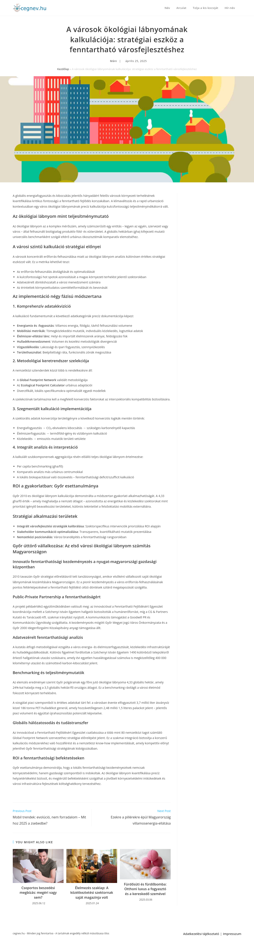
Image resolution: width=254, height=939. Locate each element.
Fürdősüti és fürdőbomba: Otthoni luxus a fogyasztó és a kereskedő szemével (145, 889)
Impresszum (232, 934)
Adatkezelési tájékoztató (201, 934)
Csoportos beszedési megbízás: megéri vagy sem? (38, 893)
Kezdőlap (63, 69)
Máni (113, 61)
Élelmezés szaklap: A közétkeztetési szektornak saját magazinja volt (91, 893)
